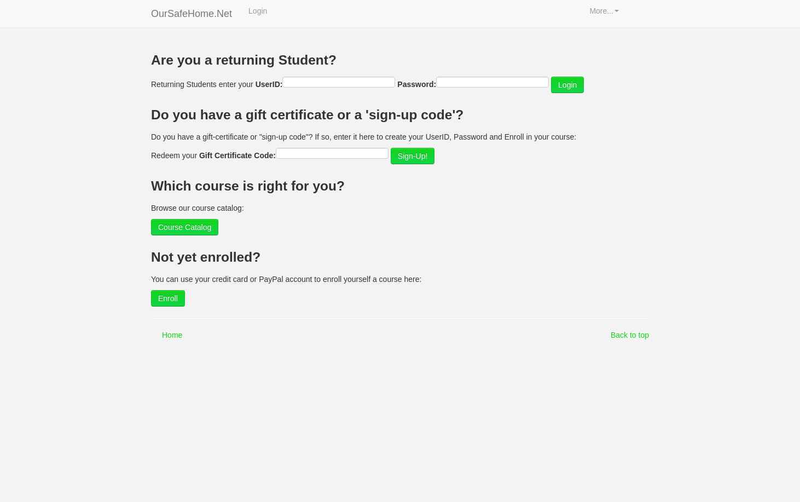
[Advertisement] (398, 422)
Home (172, 335)
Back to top (630, 335)
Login (257, 11)
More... (604, 11)
